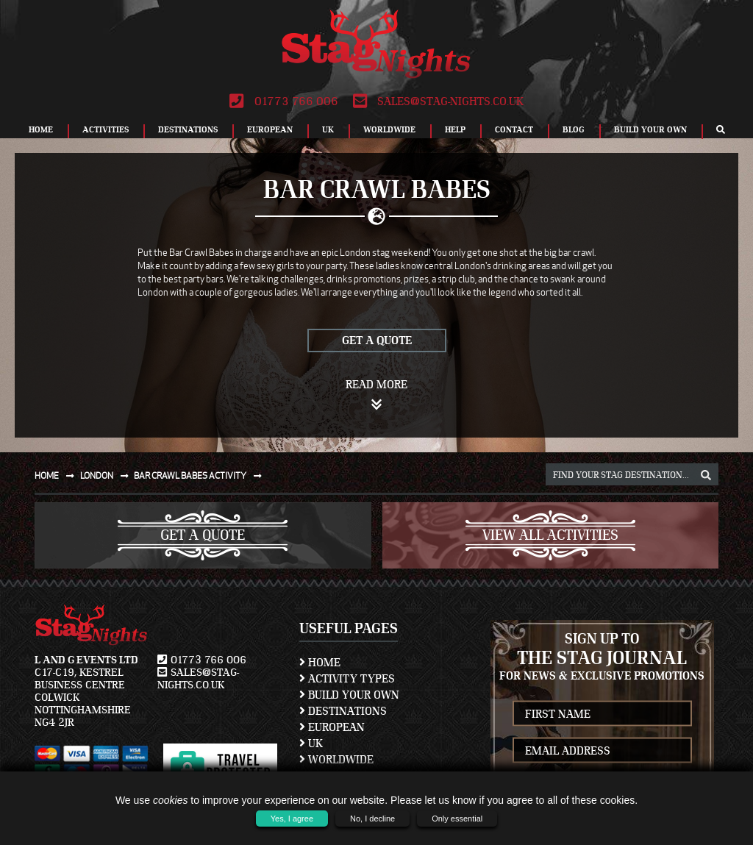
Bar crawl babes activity (201, 475)
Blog (574, 129)
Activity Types (347, 678)
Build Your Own (650, 129)
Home (41, 129)
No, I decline (372, 818)
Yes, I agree (292, 818)
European (270, 129)
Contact (514, 129)
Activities (105, 129)
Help (455, 129)
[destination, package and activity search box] (632, 474)
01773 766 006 (283, 101)
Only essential (457, 818)
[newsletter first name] (603, 714)
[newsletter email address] (603, 750)
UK (328, 129)
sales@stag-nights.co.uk (438, 101)
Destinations (188, 129)
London (107, 475)
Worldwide (389, 129)
